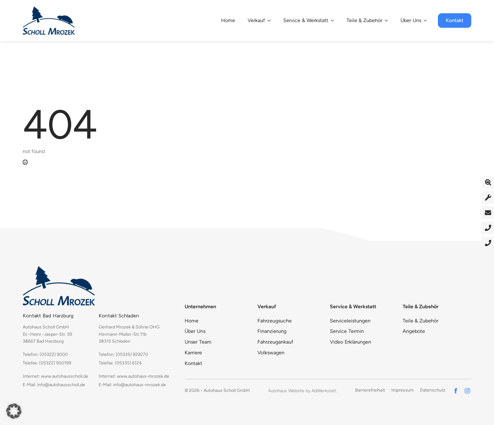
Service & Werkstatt (305, 20)
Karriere (193, 353)
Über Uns (410, 20)
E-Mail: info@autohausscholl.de (54, 384)
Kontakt (193, 363)
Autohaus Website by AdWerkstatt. (302, 390)
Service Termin (347, 331)
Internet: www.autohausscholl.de (55, 376)
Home (228, 20)
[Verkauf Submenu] (271, 20)
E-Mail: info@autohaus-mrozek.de (132, 384)
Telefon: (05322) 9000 (45, 354)
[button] (14, 411)
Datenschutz (432, 390)
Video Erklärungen (350, 342)
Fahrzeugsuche (274, 321)
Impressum (402, 390)
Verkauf (256, 20)
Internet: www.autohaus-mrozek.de (134, 376)
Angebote (414, 331)
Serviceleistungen (350, 321)
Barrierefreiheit (370, 390)
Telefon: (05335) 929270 (123, 354)
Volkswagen (270, 353)
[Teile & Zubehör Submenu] (388, 20)
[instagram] (467, 391)
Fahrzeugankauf (275, 342)
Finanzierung (271, 331)
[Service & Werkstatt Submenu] (334, 20)
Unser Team (198, 342)
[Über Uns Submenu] (427, 20)
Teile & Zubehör (364, 20)
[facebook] (456, 391)
